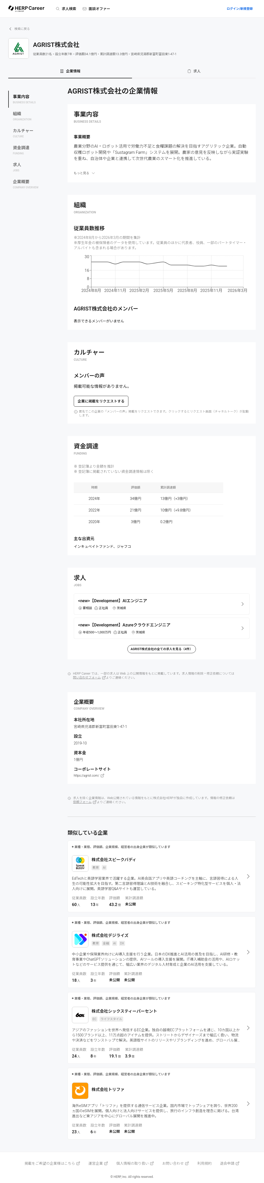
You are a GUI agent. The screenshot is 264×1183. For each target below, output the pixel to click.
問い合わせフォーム (89, 678)
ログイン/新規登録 (240, 9)
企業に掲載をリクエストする (101, 401)
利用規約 (204, 1163)
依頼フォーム (85, 802)
